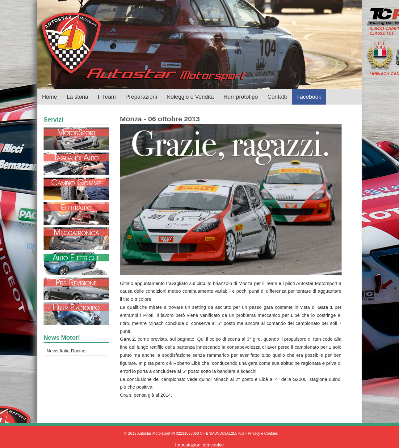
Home (49, 96)
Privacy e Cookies (263, 433)
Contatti (277, 96)
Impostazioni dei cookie (199, 444)
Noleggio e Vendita (190, 96)
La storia (77, 96)
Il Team (107, 96)
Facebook (308, 96)
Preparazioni (141, 96)
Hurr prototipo (241, 96)
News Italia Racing (66, 350)
